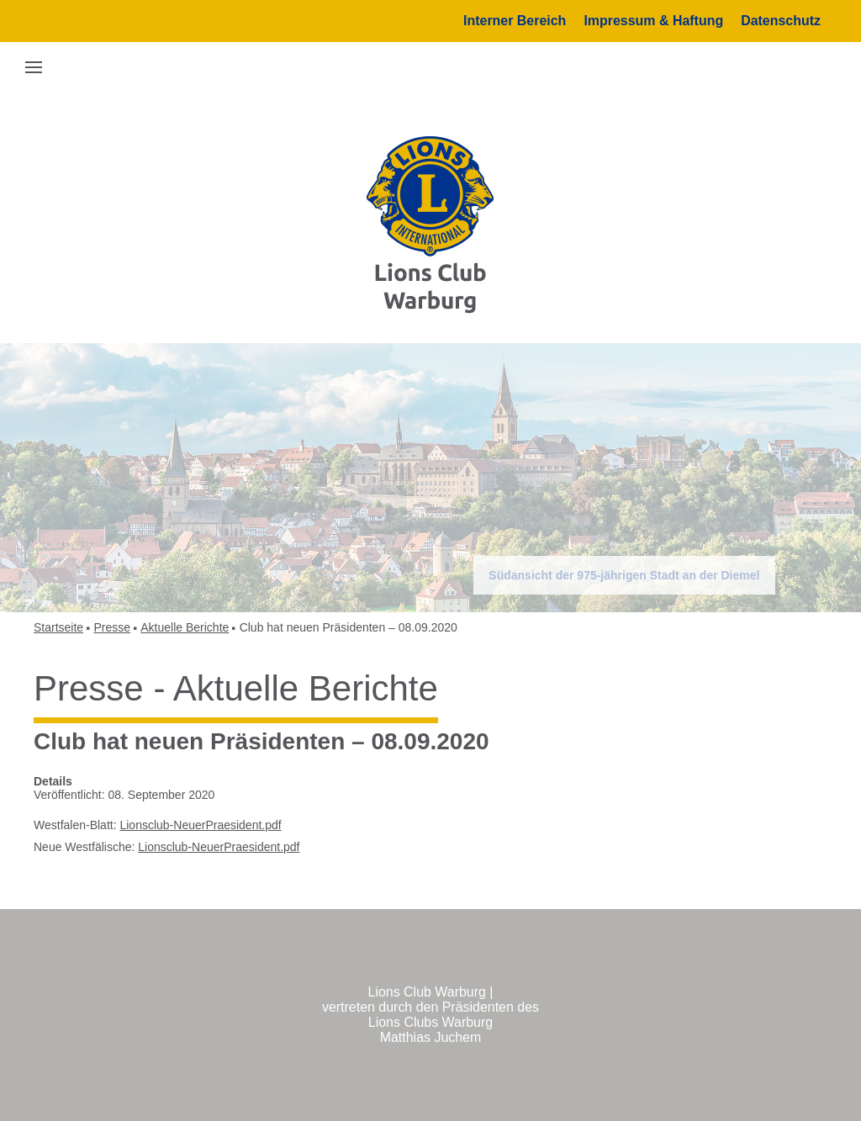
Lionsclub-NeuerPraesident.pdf (200, 825)
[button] (33, 66)
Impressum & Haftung (653, 20)
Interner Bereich (514, 20)
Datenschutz (781, 20)
